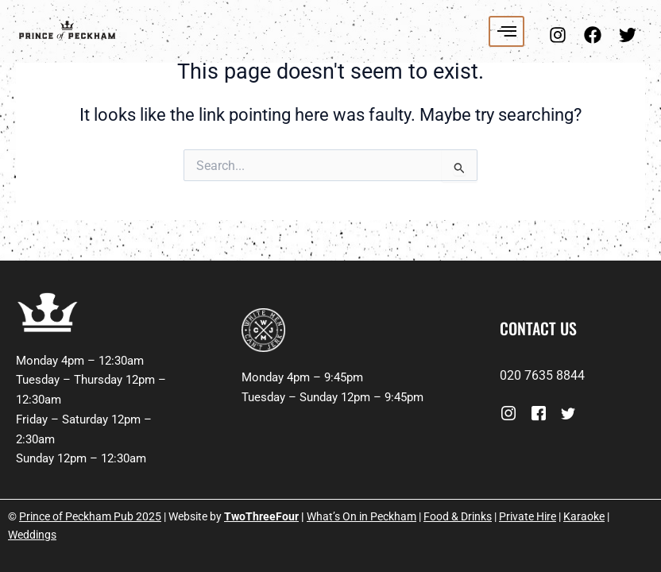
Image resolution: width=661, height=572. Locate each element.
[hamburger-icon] (506, 31)
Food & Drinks (457, 516)
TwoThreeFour (261, 516)
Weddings (32, 534)
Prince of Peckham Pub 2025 (90, 516)
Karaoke (584, 516)
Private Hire (527, 516)
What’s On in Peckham (361, 516)
